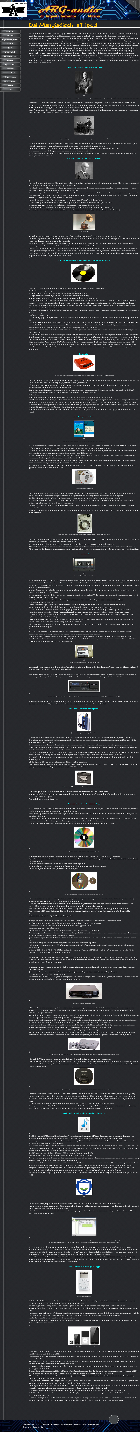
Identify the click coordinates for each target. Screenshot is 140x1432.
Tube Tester (10, 69)
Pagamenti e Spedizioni (10, 39)
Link (10, 89)
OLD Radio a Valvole (10, 56)
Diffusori (10, 60)
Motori (10, 85)
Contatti (10, 44)
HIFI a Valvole (10, 52)
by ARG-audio (10, 64)
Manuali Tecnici (10, 73)
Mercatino (10, 35)
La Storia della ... (10, 81)
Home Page (10, 31)
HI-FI (10, 48)
